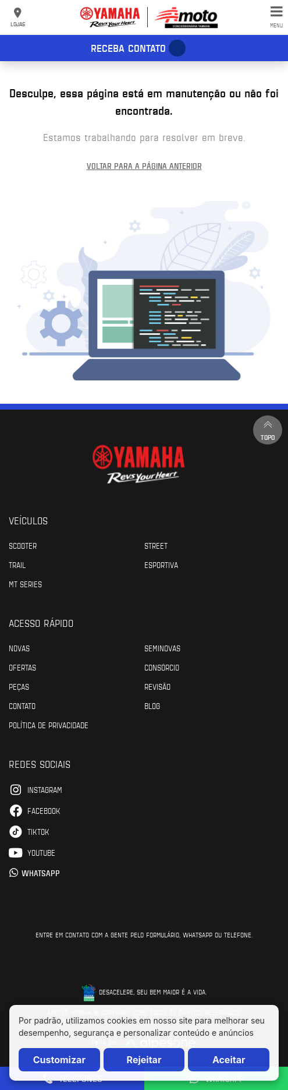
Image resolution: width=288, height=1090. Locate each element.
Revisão (157, 686)
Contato (22, 705)
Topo (268, 430)
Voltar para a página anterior (144, 165)
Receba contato (128, 48)
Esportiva (161, 564)
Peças (19, 686)
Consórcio (161, 667)
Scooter (23, 545)
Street (156, 545)
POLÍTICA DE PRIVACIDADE (48, 724)
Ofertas (22, 667)
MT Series (25, 583)
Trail (17, 564)
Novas (19, 648)
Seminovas (162, 648)
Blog (152, 705)
